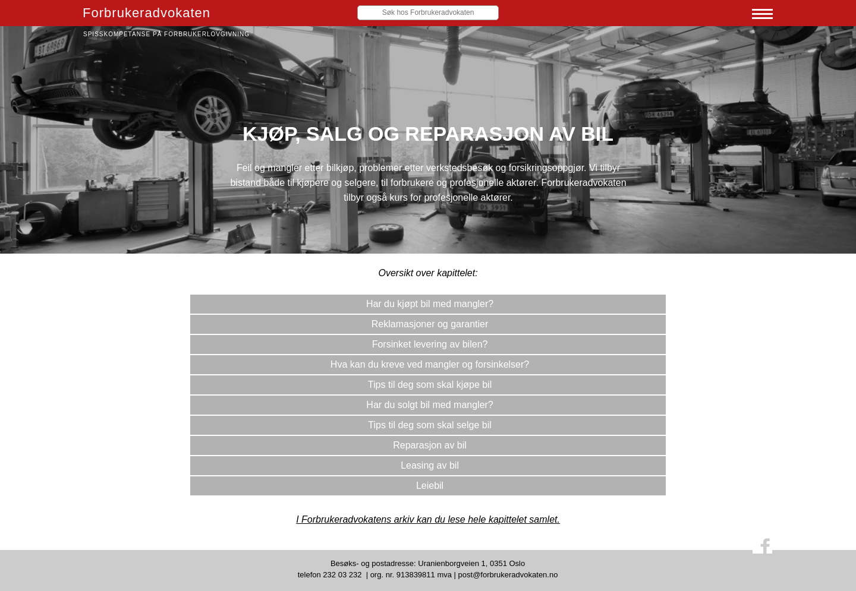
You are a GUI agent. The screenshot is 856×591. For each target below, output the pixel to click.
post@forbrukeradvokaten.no (508, 574)
